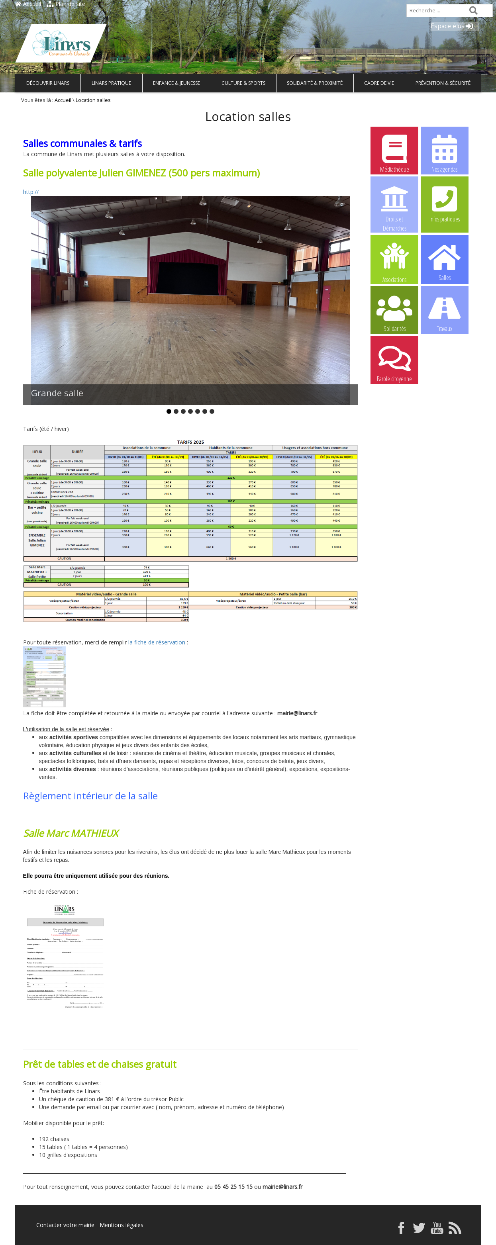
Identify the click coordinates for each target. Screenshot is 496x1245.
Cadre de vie (379, 83)
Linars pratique (111, 83)
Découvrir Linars (47, 83)
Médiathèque (394, 153)
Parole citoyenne (394, 363)
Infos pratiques (444, 203)
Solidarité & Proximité (315, 83)
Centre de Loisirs (444, 363)
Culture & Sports (243, 83)
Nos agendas (444, 153)
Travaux (444, 312)
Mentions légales (121, 1225)
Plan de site (66, 4)
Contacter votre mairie (65, 1225)
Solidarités (394, 312)
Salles (444, 261)
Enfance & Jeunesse (176, 83)
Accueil (28, 4)
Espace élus (452, 26)
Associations (394, 262)
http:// (31, 192)
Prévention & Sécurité (443, 83)
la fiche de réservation (156, 642)
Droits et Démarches (394, 203)
